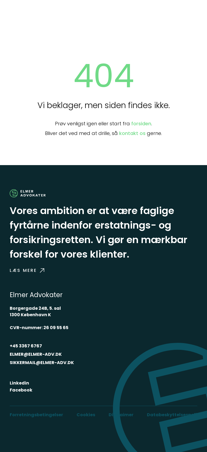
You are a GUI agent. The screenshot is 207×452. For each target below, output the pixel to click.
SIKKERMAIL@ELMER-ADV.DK (42, 363)
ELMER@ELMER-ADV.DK (36, 354)
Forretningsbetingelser (36, 415)
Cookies (86, 415)
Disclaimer (121, 415)
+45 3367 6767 (26, 346)
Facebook (21, 390)
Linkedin (19, 383)
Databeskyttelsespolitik (175, 415)
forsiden (141, 123)
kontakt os (132, 133)
